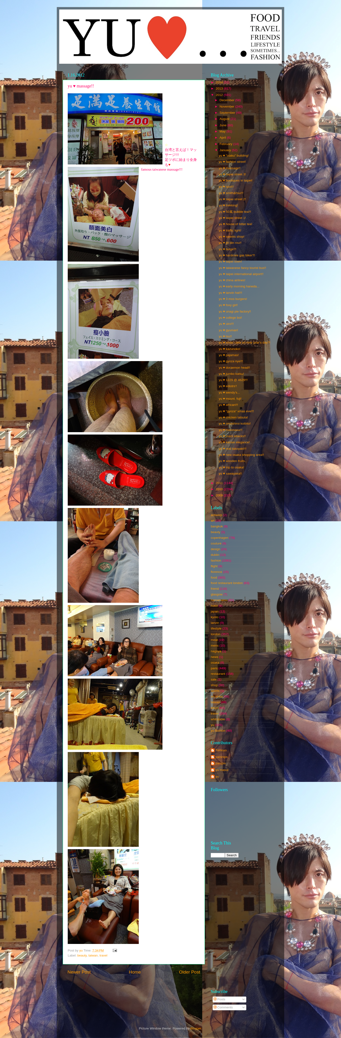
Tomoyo (221, 750)
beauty (82, 955)
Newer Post (79, 972)
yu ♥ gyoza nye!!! (231, 361)
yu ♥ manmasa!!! (230, 430)
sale (214, 679)
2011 (220, 483)
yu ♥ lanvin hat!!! (230, 293)
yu (212, 725)
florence (216, 572)
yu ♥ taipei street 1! (232, 218)
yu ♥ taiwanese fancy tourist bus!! (242, 268)
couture (216, 543)
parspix (220, 763)
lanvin (215, 623)
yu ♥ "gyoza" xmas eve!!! (236, 411)
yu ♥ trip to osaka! (231, 467)
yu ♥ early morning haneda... (239, 286)
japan (215, 611)
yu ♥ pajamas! (229, 355)
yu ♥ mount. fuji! (230, 398)
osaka (215, 662)
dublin (215, 555)
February (226, 144)
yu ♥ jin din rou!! (230, 243)
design (215, 549)
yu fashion (218, 730)
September (228, 112)
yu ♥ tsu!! (225, 336)
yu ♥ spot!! (226, 186)
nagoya (216, 651)
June (223, 125)
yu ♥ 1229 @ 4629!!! (233, 380)
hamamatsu (219, 600)
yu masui (221, 770)
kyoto (214, 617)
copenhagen (219, 537)
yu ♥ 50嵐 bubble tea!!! (235, 211)
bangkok (217, 526)
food (214, 577)
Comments (223, 1007)
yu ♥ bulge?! (227, 249)
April (223, 137)
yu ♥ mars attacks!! (232, 436)
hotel (214, 605)
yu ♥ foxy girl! (228, 305)
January (226, 150)
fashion (216, 560)
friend (215, 588)
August (225, 119)
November (227, 106)
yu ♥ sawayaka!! (230, 473)
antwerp (216, 515)
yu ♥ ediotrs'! (228, 386)
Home (135, 972)
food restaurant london (227, 583)
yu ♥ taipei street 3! (232, 174)
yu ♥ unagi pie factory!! (235, 311)
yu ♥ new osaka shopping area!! (241, 455)
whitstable (218, 719)
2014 (220, 82)
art (213, 520)
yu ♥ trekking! (228, 205)
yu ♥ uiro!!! (226, 324)
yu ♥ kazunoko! (229, 349)
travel (103, 955)
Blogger (195, 1028)
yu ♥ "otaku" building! (234, 155)
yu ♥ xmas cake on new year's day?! (244, 342)
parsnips (221, 757)
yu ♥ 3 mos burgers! (233, 299)
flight (214, 566)
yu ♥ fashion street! (232, 161)
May (223, 131)
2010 (220, 489)
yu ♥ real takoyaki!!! (233, 448)
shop (214, 685)
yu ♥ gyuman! (228, 330)
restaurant (218, 673)
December (227, 100)
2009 (220, 495)
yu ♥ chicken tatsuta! (233, 417)
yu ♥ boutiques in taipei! (235, 180)
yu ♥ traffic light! (230, 230)
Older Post (189, 972)
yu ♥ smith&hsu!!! (231, 193)
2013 (220, 88)
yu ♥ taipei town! (230, 261)
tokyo (214, 708)
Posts (219, 999)
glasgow (217, 594)
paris (214, 668)
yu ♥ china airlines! (232, 280)
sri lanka (217, 696)
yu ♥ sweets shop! (232, 236)
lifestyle (216, 628)
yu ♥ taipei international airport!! (241, 274)
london (215, 634)
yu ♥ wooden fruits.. (233, 461)
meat (214, 640)
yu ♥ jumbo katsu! (231, 374)
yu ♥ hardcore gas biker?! (237, 255)
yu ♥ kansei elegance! (234, 442)
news (214, 657)
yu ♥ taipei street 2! (232, 199)
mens (215, 645)
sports (215, 691)
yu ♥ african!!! (228, 405)
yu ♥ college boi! (230, 317)
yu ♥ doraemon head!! (234, 367)
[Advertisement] (265, 910)
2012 (220, 95)
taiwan (93, 955)
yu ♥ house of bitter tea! (235, 224)
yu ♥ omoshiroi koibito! (235, 423)
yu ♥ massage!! (230, 168)
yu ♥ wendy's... (229, 392)
